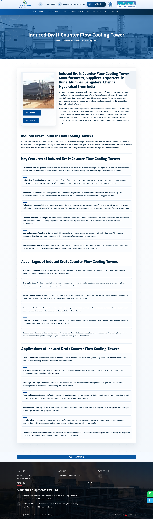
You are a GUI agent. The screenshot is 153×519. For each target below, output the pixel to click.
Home (35, 12)
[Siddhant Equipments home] (26, 4)
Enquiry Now (32, 113)
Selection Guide (70, 12)
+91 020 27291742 (24, 475)
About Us (42, 12)
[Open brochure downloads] (96, 4)
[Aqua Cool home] (125, 4)
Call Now (30, 120)
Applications (96, 12)
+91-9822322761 (50, 4)
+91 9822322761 (23, 478)
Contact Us (116, 12)
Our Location (76, 457)
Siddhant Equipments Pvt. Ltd (37, 515)
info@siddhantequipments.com (69, 475)
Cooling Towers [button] (54, 12)
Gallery (106, 12)
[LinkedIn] (100, 476)
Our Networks (83, 12)
